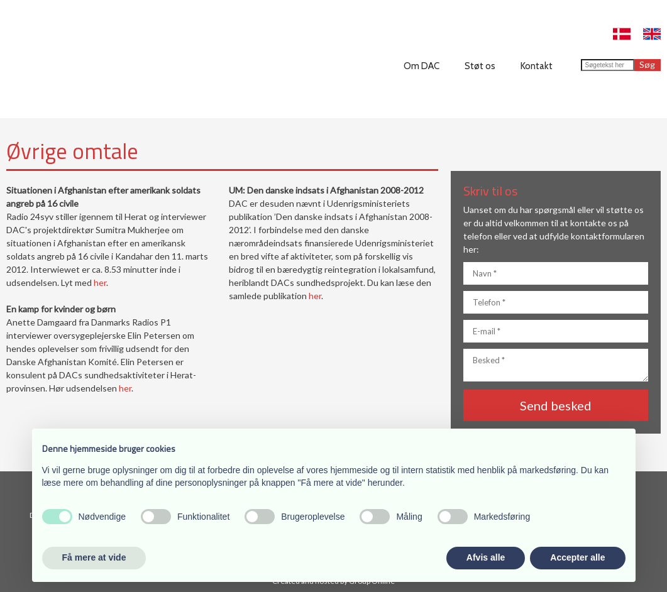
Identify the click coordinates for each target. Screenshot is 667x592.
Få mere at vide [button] (94, 557)
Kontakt (537, 66)
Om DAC (421, 66)
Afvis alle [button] (485, 557)
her (100, 282)
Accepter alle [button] (577, 557)
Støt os (480, 66)
